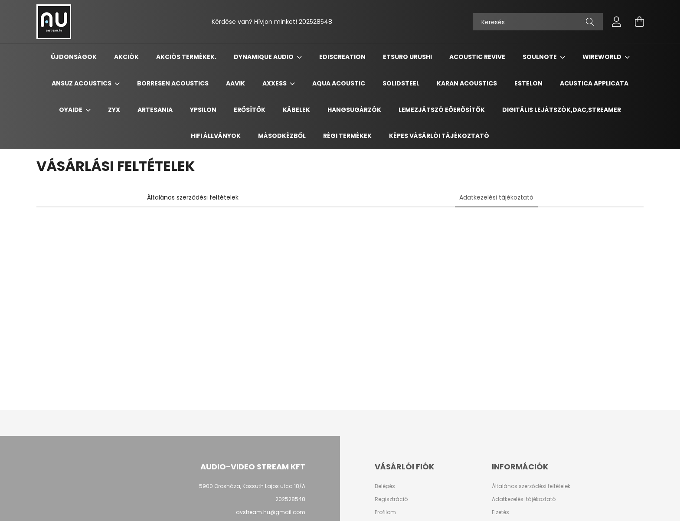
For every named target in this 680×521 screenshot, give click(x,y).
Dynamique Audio (264, 56)
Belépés (385, 486)
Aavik (235, 83)
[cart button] (639, 21)
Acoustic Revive (477, 56)
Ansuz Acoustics (82, 83)
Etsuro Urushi (407, 56)
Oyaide (71, 109)
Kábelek (296, 109)
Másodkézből (282, 135)
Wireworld (602, 56)
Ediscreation (342, 56)
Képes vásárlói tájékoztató (439, 135)
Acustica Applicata (594, 83)
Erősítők (249, 109)
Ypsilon (203, 109)
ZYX (114, 109)
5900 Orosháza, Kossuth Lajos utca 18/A (252, 486)
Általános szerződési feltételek (531, 486)
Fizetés (500, 512)
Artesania (155, 109)
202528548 (315, 21)
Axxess (275, 83)
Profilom (385, 512)
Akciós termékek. (186, 56)
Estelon (528, 83)
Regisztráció (391, 499)
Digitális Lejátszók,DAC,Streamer (561, 109)
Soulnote (540, 56)
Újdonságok (74, 56)
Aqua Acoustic (338, 83)
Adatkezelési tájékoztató (524, 499)
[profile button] (616, 21)
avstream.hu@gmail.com (270, 512)
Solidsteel (400, 83)
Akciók (126, 56)
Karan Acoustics (467, 83)
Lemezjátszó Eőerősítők (442, 109)
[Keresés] (538, 21)
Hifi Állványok (216, 135)
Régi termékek (347, 135)
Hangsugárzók (354, 109)
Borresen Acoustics (173, 83)
